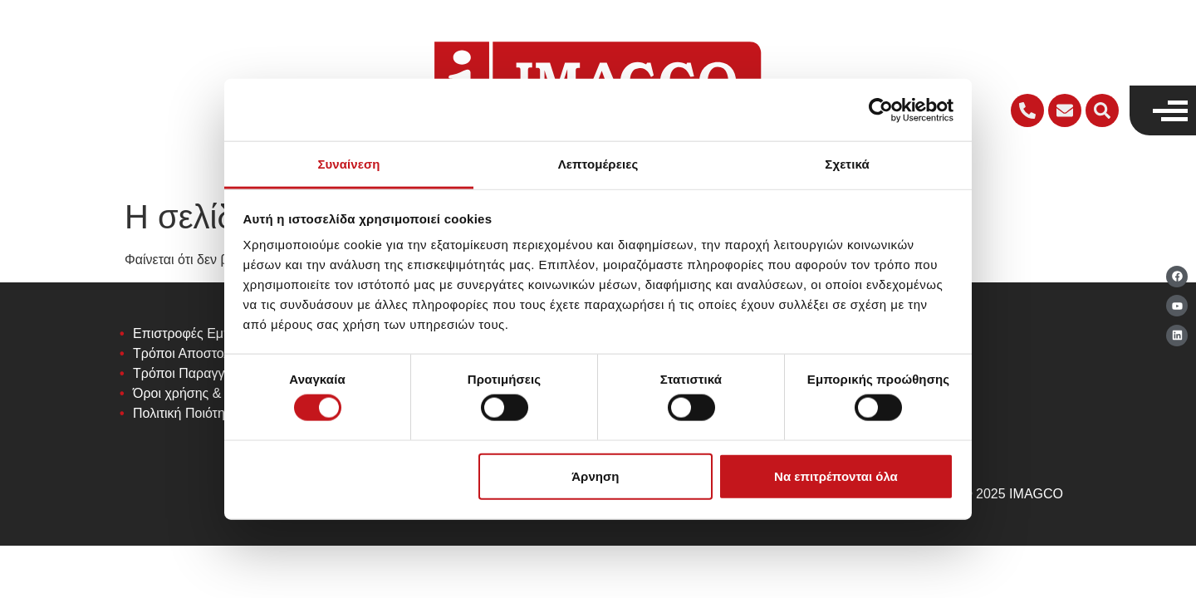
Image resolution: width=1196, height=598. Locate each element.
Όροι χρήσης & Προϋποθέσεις (221, 393)
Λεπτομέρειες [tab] (598, 164)
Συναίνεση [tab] (348, 164)
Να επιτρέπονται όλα (836, 475)
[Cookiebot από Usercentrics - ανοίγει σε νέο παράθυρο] (880, 109)
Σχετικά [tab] (847, 164)
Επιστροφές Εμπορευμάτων (215, 333)
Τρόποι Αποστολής (188, 353)
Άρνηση (595, 475)
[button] (1102, 110)
